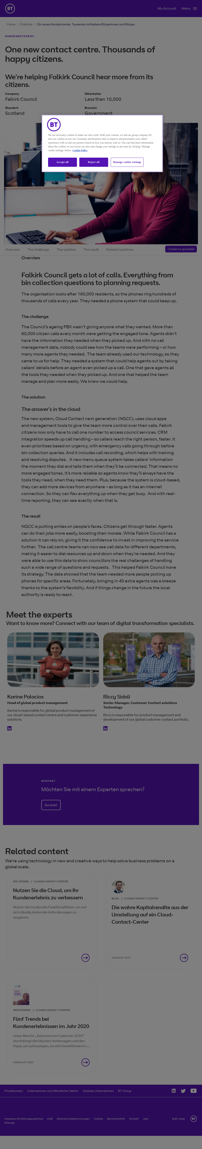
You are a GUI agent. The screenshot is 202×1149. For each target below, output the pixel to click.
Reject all (93, 162)
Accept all (62, 162)
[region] (102, 143)
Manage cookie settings (127, 162)
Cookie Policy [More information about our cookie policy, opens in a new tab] (79, 150)
